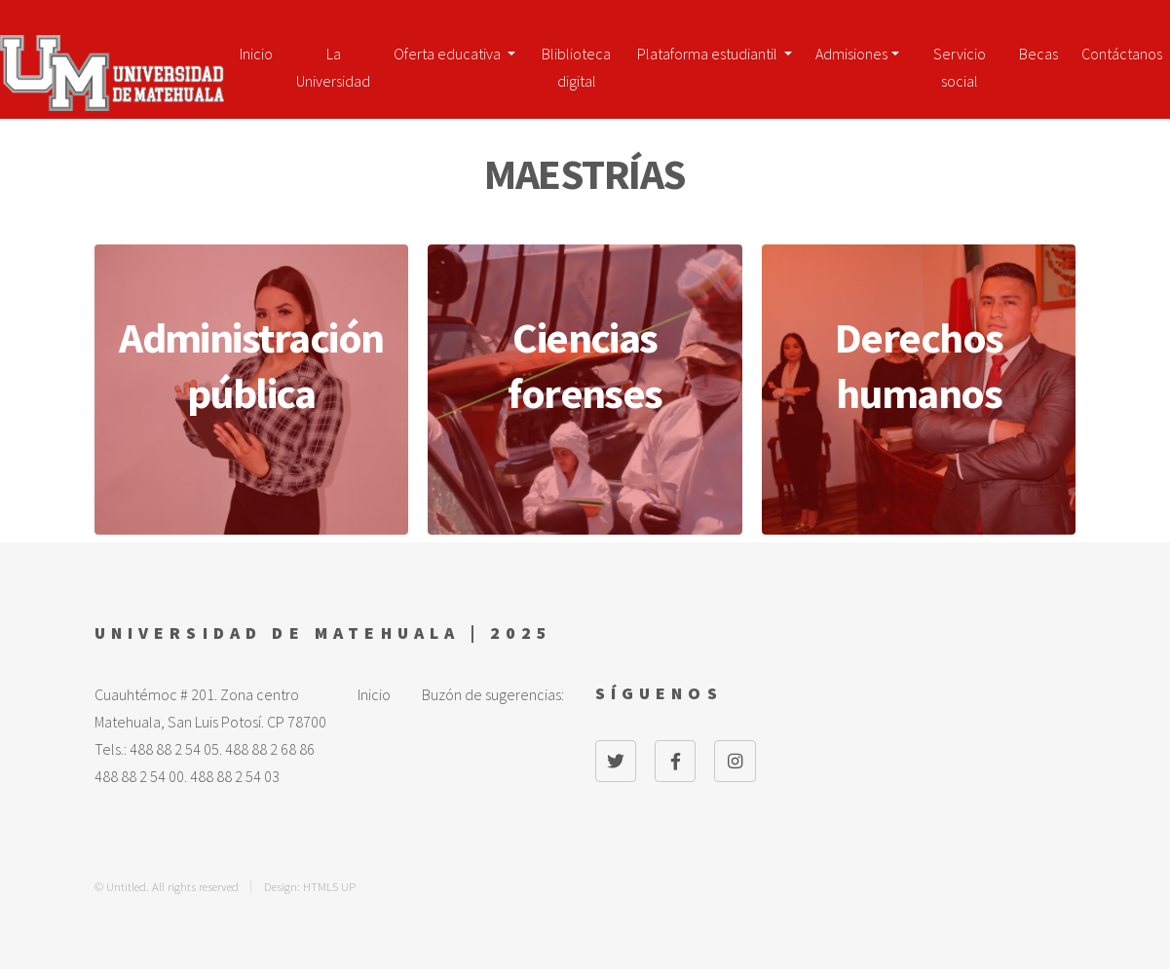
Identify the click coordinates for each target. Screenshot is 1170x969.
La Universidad (333, 61)
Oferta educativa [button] (449, 53)
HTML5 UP (329, 886)
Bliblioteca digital (576, 61)
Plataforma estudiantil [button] (708, 53)
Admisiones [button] (851, 53)
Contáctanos (1121, 53)
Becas (1038, 53)
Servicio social (959, 61)
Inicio (256, 53)
